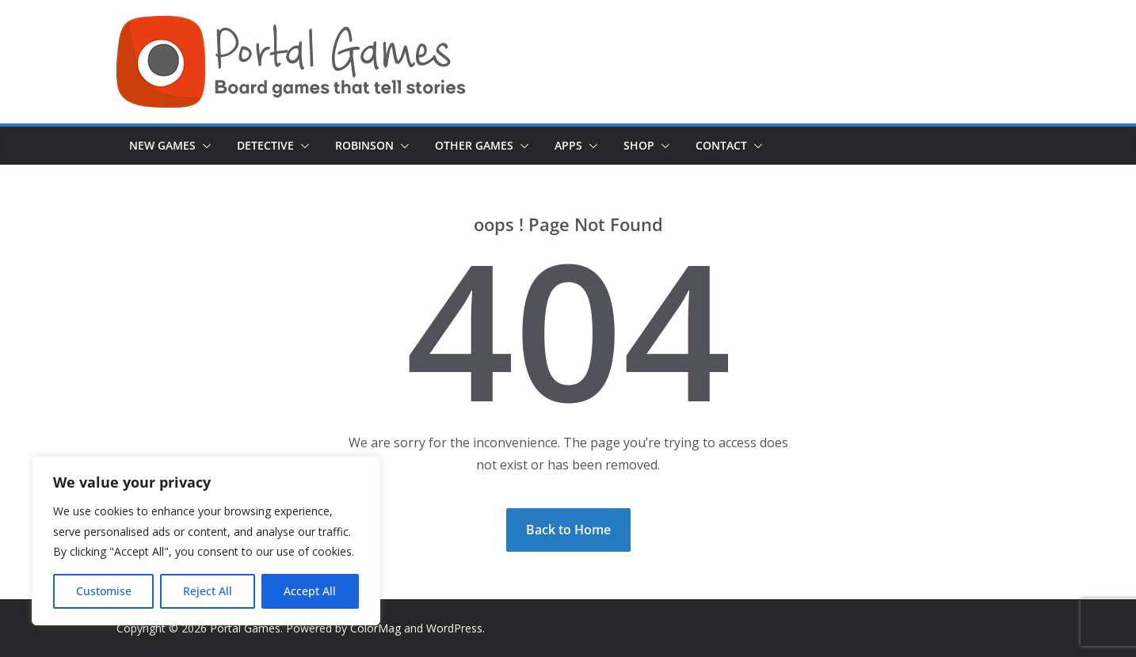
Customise (104, 590)
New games (162, 145)
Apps (568, 145)
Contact (721, 145)
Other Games (474, 145)
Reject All (207, 590)
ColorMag (375, 628)
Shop (638, 145)
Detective (265, 145)
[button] (204, 146)
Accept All (310, 590)
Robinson (364, 145)
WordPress (454, 628)
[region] (206, 540)
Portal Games (245, 628)
